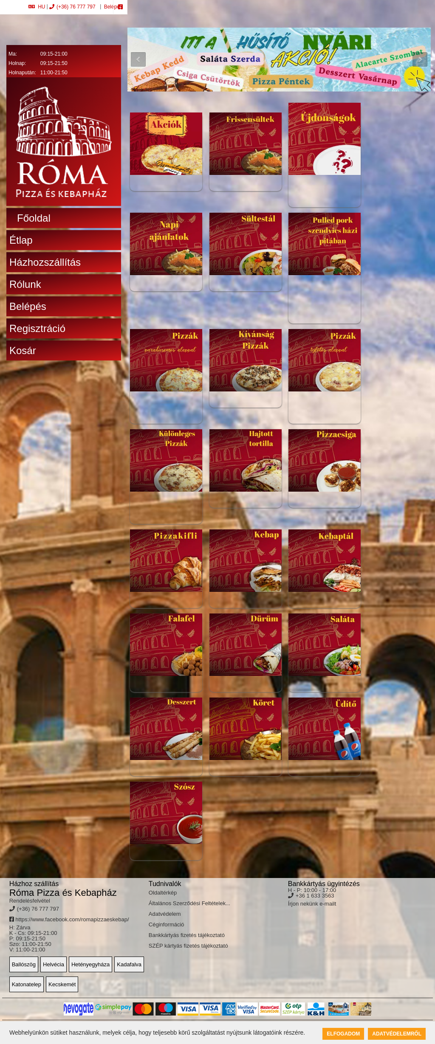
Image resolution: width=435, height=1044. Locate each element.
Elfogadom (343, 1034)
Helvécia (53, 964)
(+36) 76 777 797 (72, 7)
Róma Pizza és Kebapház (63, 892)
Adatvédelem (165, 914)
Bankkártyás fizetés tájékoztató (187, 935)
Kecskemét (62, 984)
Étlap (21, 240)
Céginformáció (166, 924)
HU (36, 7)
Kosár (22, 350)
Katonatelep (26, 984)
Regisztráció (37, 328)
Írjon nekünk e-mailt (312, 903)
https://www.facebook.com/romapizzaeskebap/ (69, 919)
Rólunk (25, 284)
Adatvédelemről (396, 1034)
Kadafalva (129, 964)
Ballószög (24, 964)
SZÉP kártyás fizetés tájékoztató (188, 946)
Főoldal (34, 218)
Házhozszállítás (45, 262)
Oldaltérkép (163, 892)
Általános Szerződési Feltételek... (189, 903)
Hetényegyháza (90, 964)
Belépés (112, 7)
